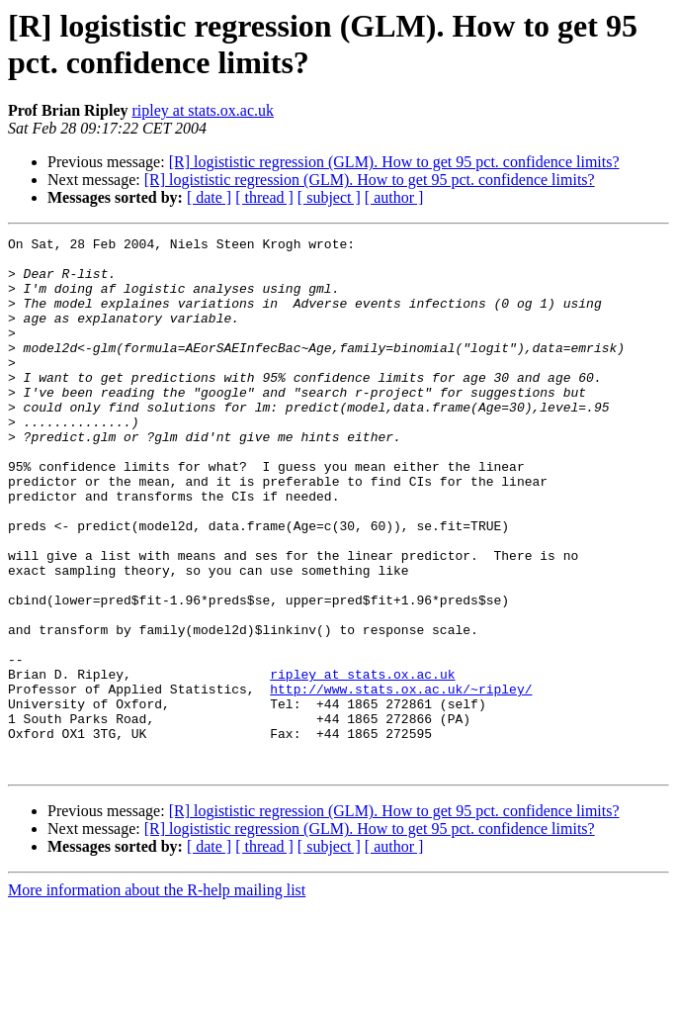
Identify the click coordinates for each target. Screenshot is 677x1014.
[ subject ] (329, 197)
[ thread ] (264, 197)
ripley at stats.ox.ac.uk (202, 110)
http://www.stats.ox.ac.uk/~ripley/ (401, 780)
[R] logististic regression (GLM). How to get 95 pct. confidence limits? (394, 161)
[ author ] (394, 197)
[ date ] (209, 197)
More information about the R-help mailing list (156, 996)
